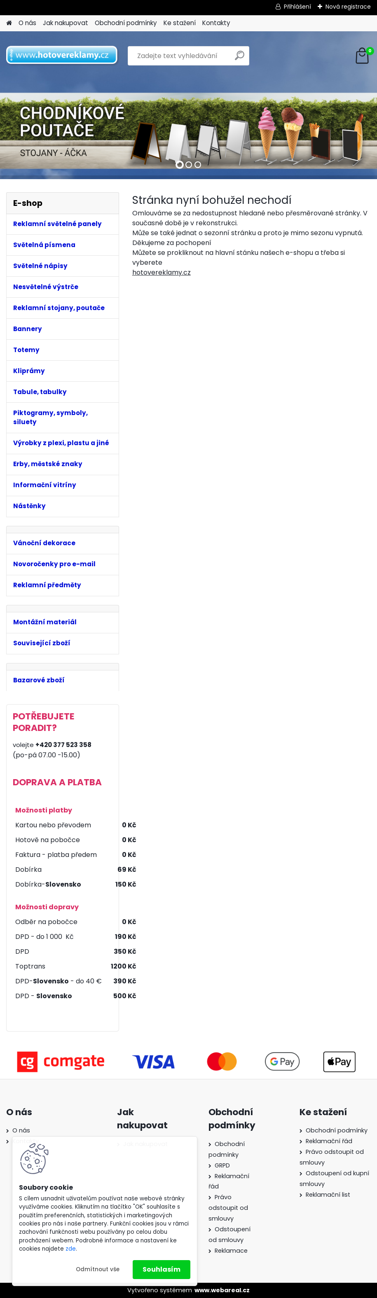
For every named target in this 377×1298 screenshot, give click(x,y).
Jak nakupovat (65, 23)
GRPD (222, 1165)
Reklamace (231, 1251)
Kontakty (216, 23)
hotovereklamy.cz (161, 272)
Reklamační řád (329, 1141)
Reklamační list (328, 1195)
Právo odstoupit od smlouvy (228, 1208)
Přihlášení (297, 6)
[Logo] (62, 56)
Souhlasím (161, 1269)
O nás (27, 23)
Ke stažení (180, 23)
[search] (239, 59)
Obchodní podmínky (126, 23)
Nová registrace (348, 6)
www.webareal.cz (222, 1290)
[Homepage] (9, 23)
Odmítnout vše (97, 1269)
